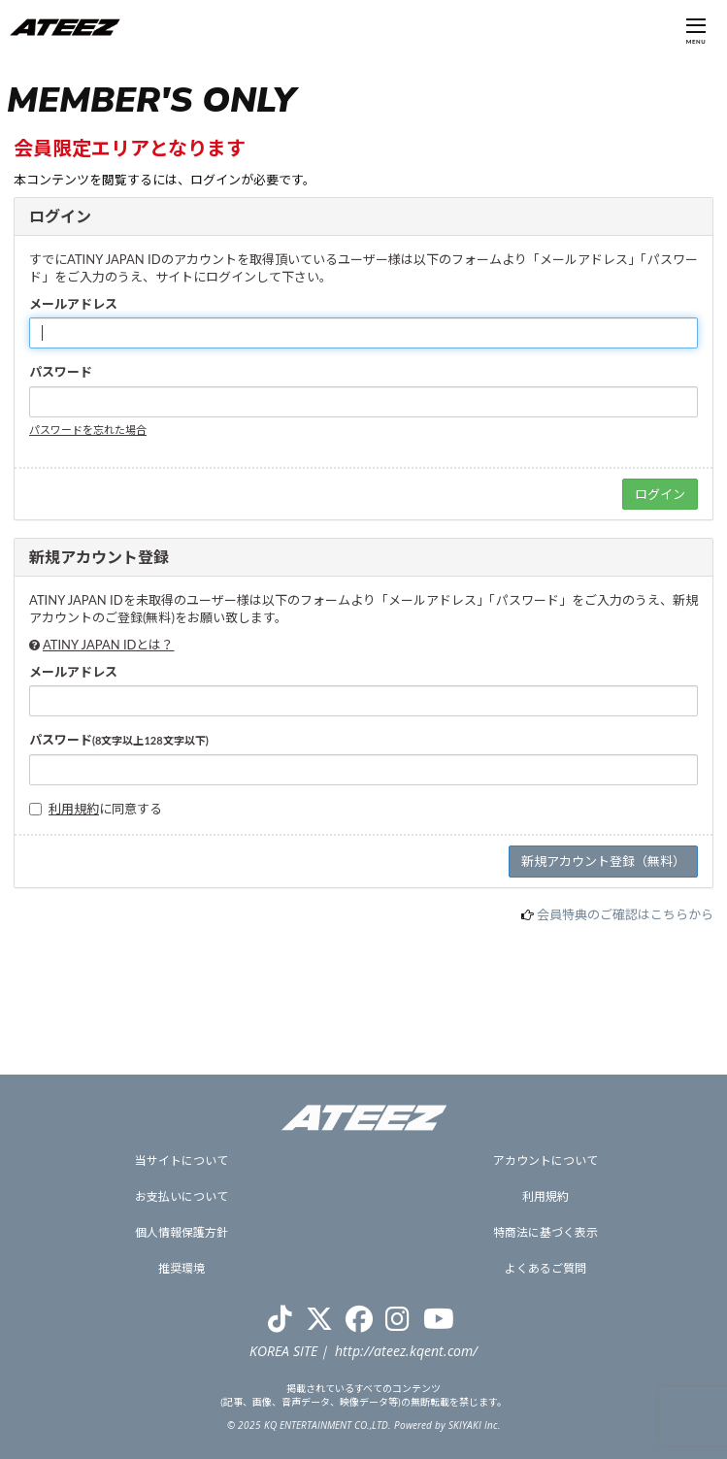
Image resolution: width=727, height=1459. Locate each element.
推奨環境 (181, 1268)
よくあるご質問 (545, 1268)
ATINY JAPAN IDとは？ (109, 644)
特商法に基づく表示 (545, 1232)
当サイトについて (181, 1160)
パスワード (60, 372)
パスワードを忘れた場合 (88, 429)
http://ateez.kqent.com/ (406, 1351)
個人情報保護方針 (181, 1232)
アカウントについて (545, 1160)
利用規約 (74, 808)
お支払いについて (181, 1196)
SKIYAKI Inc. (474, 1425)
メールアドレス (73, 304)
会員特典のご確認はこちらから (625, 914)
